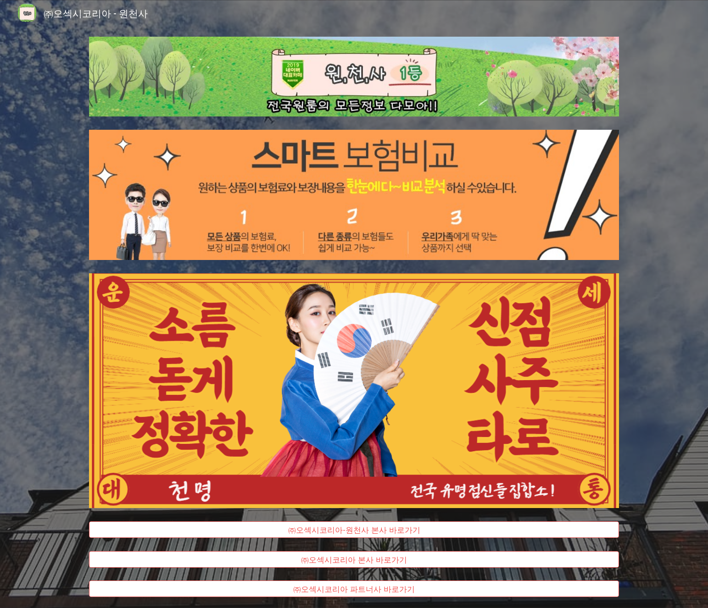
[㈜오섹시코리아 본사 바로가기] (353, 559)
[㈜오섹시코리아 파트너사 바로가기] (353, 589)
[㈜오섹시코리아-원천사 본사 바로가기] (353, 529)
